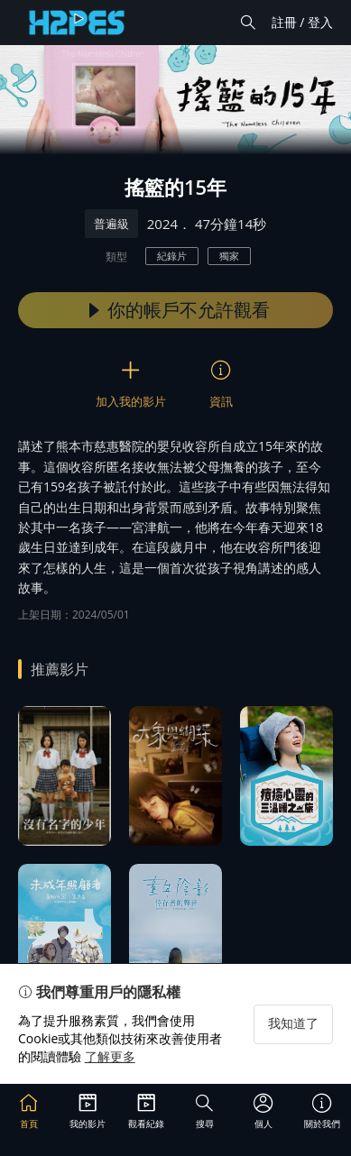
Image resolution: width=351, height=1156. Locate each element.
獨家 (229, 255)
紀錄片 (172, 255)
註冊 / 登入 (302, 22)
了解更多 (110, 1056)
